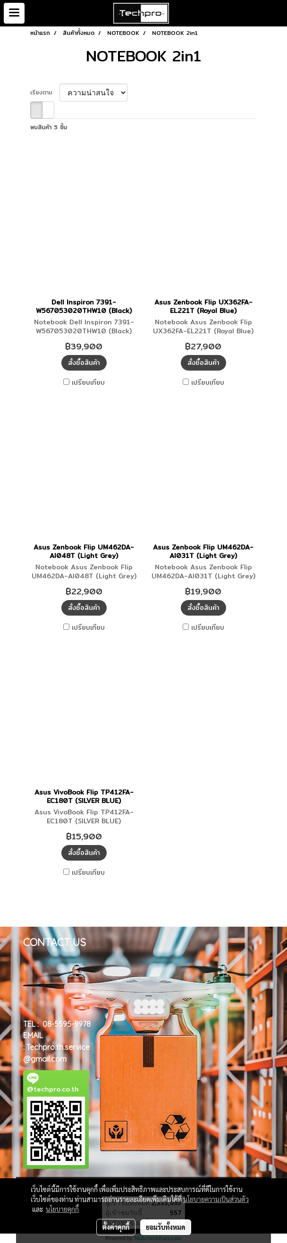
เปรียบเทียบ (88, 382)
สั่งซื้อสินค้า (84, 362)
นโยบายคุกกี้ (62, 1209)
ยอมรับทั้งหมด (166, 1227)
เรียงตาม (44, 92)
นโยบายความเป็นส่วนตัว (216, 1199)
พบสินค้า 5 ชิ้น (48, 127)
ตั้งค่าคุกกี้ (115, 1227)
